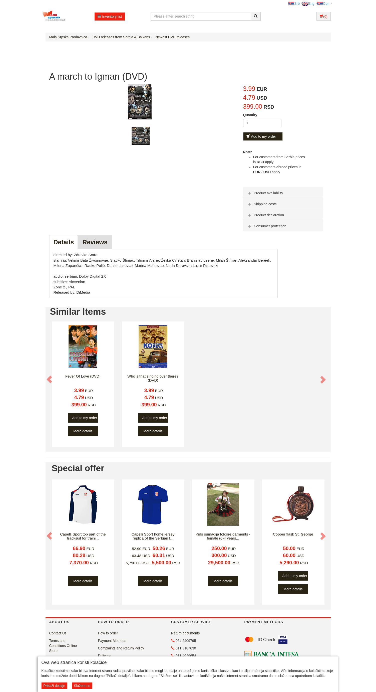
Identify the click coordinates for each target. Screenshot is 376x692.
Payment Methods (112, 641)
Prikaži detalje (54, 686)
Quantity (250, 115)
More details (82, 431)
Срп (323, 4)
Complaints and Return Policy (121, 648)
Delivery (104, 656)
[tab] (283, 192)
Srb (294, 4)
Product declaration (265, 215)
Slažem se (82, 686)
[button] (50, 379)
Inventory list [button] (110, 17)
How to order (108, 633)
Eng (308, 4)
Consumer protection (266, 226)
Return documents (185, 633)
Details (64, 242)
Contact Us (58, 633)
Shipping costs (262, 204)
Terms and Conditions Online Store (63, 646)
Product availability (265, 193)
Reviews (94, 242)
